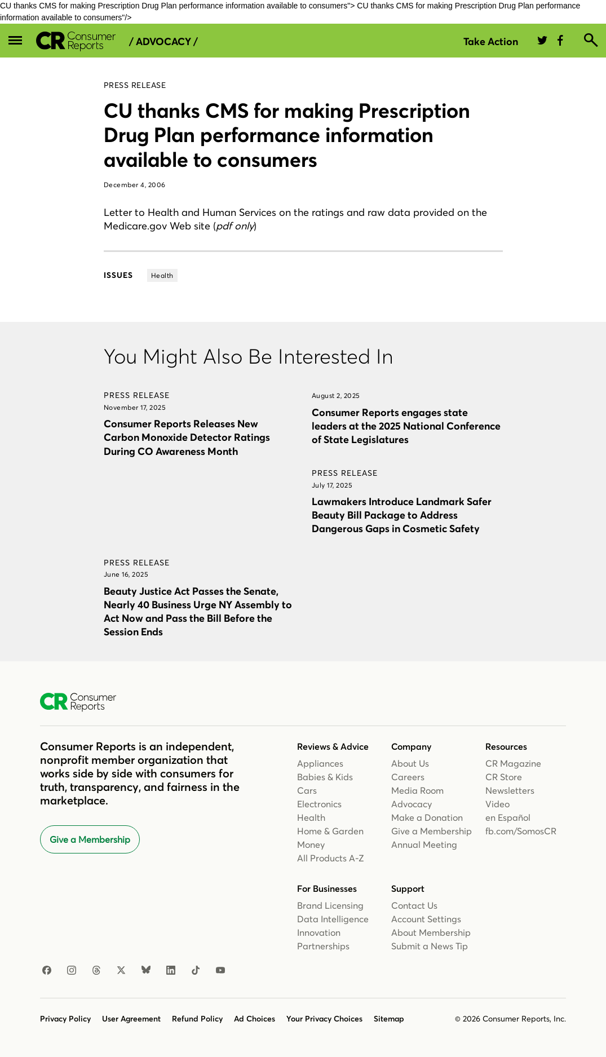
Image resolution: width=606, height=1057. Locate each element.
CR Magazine (513, 763)
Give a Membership (90, 839)
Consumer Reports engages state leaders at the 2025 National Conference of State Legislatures (406, 426)
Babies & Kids (325, 776)
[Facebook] (47, 971)
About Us (410, 763)
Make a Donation (427, 817)
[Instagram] (71, 971)
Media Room (417, 790)
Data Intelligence (333, 919)
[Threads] (96, 971)
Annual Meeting (424, 844)
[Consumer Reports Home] (83, 702)
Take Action (490, 41)
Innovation (318, 932)
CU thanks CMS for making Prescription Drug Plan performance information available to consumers (287, 134)
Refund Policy (197, 1019)
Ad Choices (254, 1019)
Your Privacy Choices (324, 1019)
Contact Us (414, 905)
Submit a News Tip (429, 946)
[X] (121, 971)
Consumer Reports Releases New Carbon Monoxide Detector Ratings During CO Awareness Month (187, 437)
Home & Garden (330, 831)
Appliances (320, 763)
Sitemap (389, 1019)
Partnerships (323, 946)
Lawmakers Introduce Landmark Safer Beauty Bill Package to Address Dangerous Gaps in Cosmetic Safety (402, 515)
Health (311, 817)
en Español (507, 817)
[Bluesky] (146, 971)
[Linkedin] (171, 971)
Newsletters (509, 790)
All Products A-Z (330, 858)
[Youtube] (220, 971)
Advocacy (411, 804)
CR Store (503, 776)
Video (497, 804)
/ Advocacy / (163, 42)
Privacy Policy (65, 1019)
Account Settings (426, 919)
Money (311, 844)
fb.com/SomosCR (520, 831)
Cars (307, 790)
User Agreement (131, 1019)
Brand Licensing (330, 905)
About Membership (431, 932)
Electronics (319, 804)
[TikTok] (195, 971)
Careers (407, 776)
